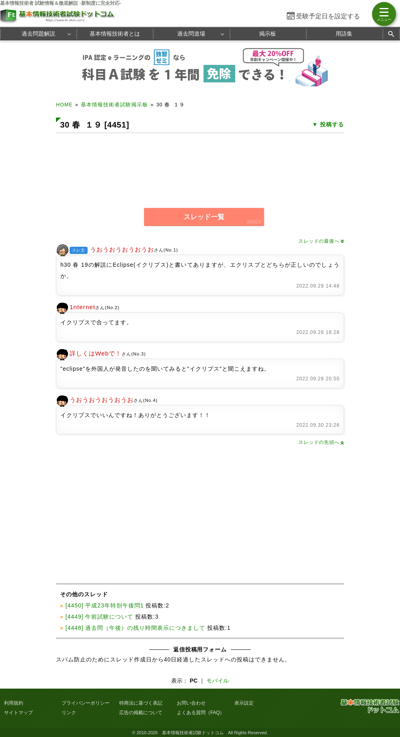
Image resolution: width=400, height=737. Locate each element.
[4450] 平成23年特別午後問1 (105, 605)
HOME (64, 105)
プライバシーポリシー (86, 703)
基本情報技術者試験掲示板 (114, 105)
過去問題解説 (38, 33)
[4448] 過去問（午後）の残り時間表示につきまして (135, 628)
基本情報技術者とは (115, 33)
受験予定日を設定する (328, 16)
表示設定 (244, 703)
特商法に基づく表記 (140, 703)
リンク (69, 712)
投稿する (332, 124)
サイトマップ (18, 712)
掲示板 (267, 33)
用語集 (344, 33)
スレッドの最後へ (321, 241)
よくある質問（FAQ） (201, 712)
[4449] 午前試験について (100, 616)
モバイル (217, 680)
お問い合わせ (191, 703)
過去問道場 (191, 33)
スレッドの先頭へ (321, 442)
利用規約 (13, 703)
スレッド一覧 (204, 217)
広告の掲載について (140, 712)
